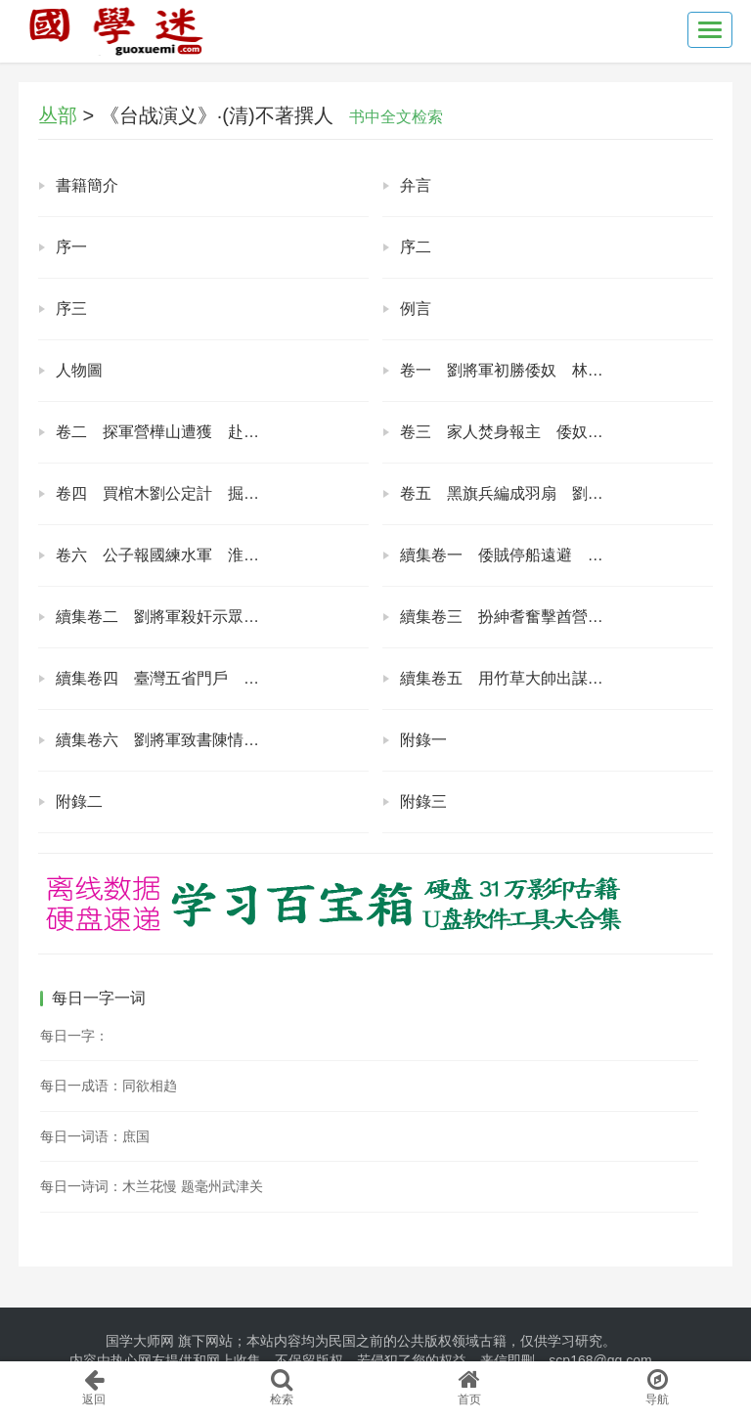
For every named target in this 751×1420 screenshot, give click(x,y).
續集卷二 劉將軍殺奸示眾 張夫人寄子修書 (212, 616)
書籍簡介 (87, 185)
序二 (415, 247)
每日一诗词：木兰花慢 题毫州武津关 (151, 1186)
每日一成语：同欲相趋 (108, 1085)
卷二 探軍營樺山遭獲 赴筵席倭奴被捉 (196, 431)
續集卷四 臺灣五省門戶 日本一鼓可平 (196, 678)
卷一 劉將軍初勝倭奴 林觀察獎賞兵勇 (541, 370)
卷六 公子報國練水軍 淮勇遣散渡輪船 (196, 555)
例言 (415, 308)
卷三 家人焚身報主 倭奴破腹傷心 (525, 431)
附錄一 (423, 740)
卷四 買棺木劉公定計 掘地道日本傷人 (196, 493)
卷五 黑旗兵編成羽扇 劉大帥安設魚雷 (541, 493)
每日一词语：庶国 (95, 1136)
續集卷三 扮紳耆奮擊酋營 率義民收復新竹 (556, 616)
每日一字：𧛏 (74, 1035)
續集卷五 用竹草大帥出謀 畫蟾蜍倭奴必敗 (556, 678)
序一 (71, 247)
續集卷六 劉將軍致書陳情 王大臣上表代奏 (212, 740)
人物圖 (79, 370)
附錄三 (423, 801)
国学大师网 (140, 1341)
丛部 (57, 115)
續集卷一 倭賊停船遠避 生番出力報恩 (541, 555)
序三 (71, 308)
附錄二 (79, 801)
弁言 (415, 185)
